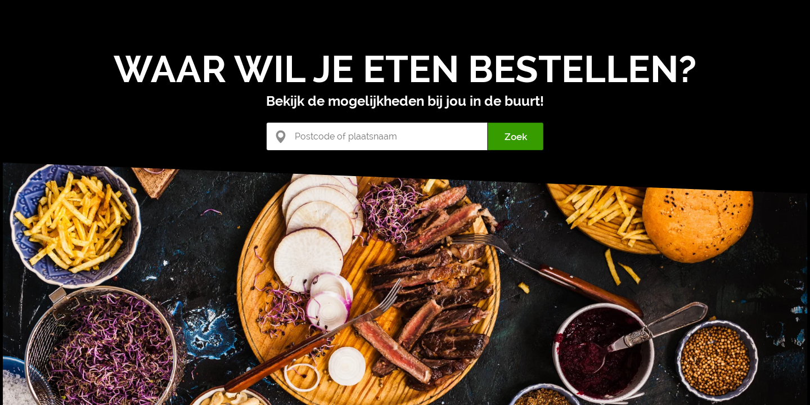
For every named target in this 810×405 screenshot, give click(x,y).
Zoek (516, 136)
